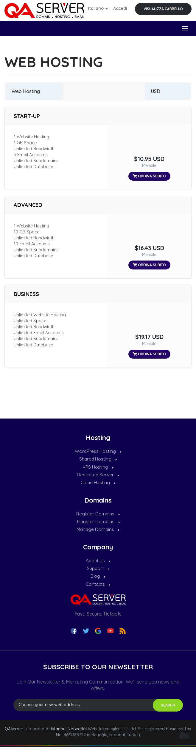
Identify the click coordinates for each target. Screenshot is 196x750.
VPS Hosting (98, 468)
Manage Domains (98, 531)
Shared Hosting (98, 459)
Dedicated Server (98, 476)
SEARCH (168, 708)
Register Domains (98, 515)
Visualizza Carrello (163, 9)
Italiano (98, 8)
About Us (98, 563)
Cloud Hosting (98, 484)
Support (98, 571)
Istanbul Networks (69, 732)
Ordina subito (149, 176)
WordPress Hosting (98, 451)
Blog (98, 579)
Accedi (120, 8)
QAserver (14, 732)
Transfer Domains (98, 523)
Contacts (98, 587)
